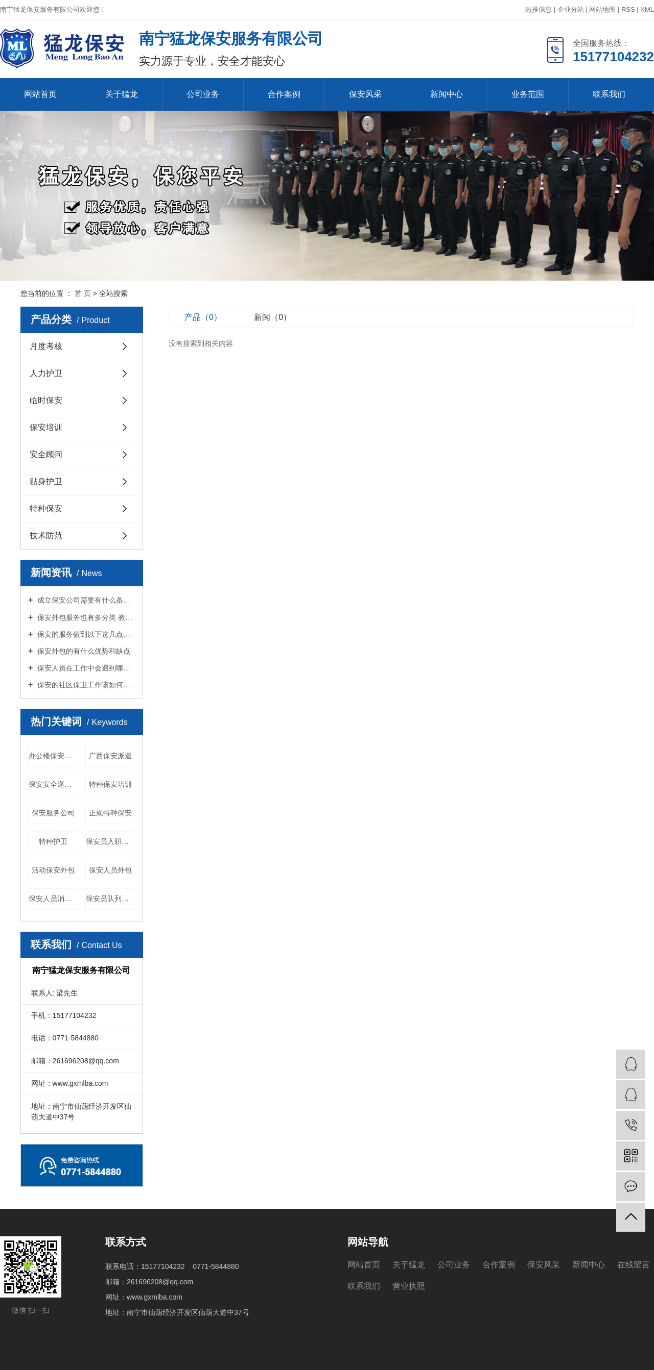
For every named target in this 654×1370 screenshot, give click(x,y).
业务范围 (527, 94)
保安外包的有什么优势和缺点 (82, 651)
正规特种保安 (110, 813)
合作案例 (284, 94)
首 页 (83, 293)
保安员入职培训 (110, 841)
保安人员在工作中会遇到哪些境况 (85, 668)
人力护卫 (46, 373)
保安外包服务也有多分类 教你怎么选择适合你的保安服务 (85, 617)
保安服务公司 (53, 813)
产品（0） (203, 317)
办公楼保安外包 (53, 756)
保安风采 (365, 94)
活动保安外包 (53, 870)
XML (647, 9)
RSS (628, 9)
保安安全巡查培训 (53, 784)
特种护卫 (53, 841)
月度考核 (46, 346)
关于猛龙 (121, 94)
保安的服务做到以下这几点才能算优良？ (85, 634)
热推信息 (538, 9)
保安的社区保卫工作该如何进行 (85, 685)
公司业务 (202, 94)
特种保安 (46, 508)
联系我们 (609, 94)
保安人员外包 (110, 870)
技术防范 (46, 535)
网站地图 (602, 9)
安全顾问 (46, 454)
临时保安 (46, 400)
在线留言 (633, 1264)
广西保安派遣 (110, 756)
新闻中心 (446, 94)
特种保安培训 (110, 784)
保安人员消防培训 (53, 898)
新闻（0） (272, 317)
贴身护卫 (46, 481)
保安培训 (46, 427)
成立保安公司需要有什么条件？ (85, 600)
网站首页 (40, 94)
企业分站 (570, 9)
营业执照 (408, 1286)
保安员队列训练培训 (110, 898)
